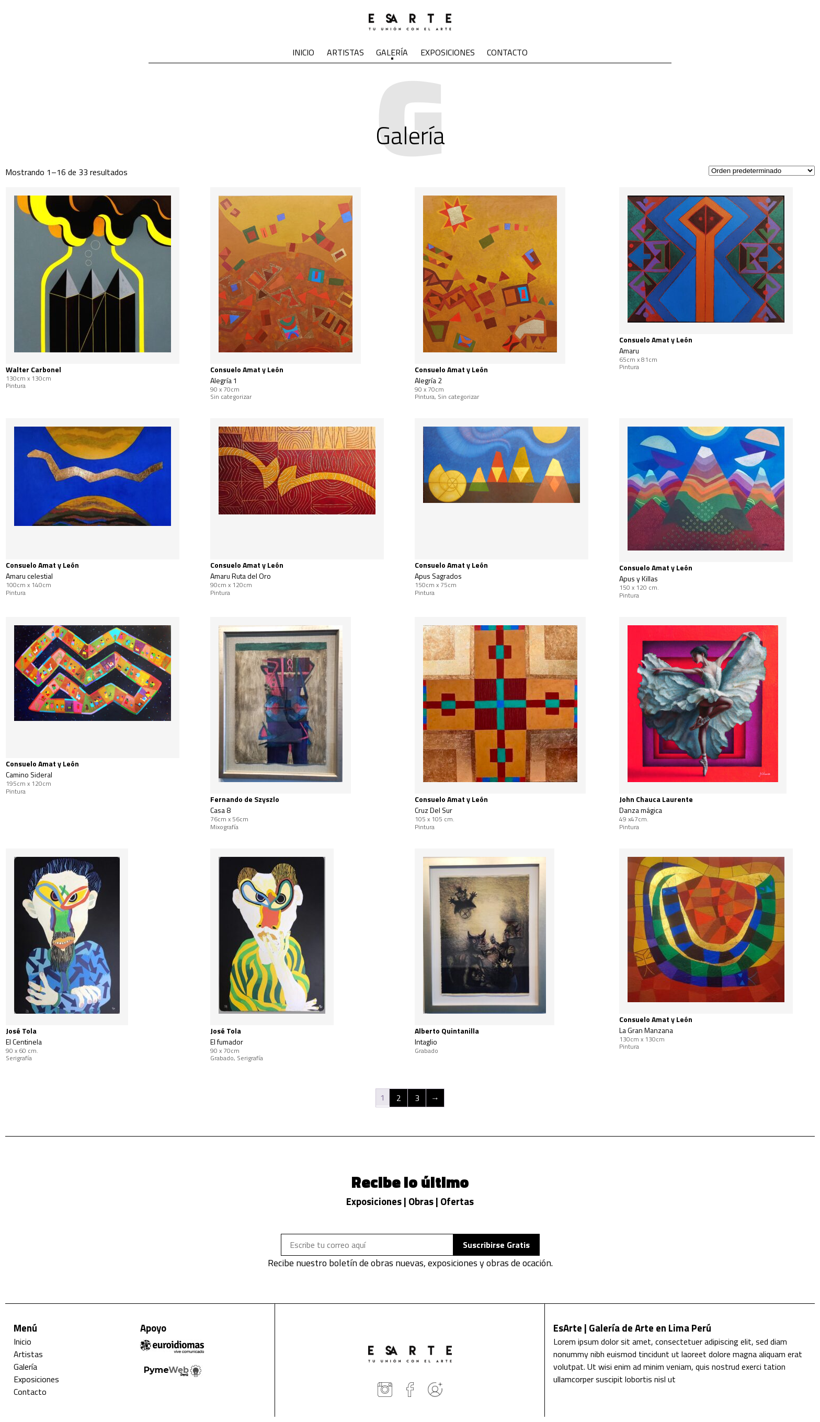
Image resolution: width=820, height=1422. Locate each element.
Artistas (345, 52)
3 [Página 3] (417, 1098)
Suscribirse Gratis (496, 1244)
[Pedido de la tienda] (762, 171)
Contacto (507, 52)
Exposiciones (447, 52)
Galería (392, 52)
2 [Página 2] (398, 1098)
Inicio (303, 52)
